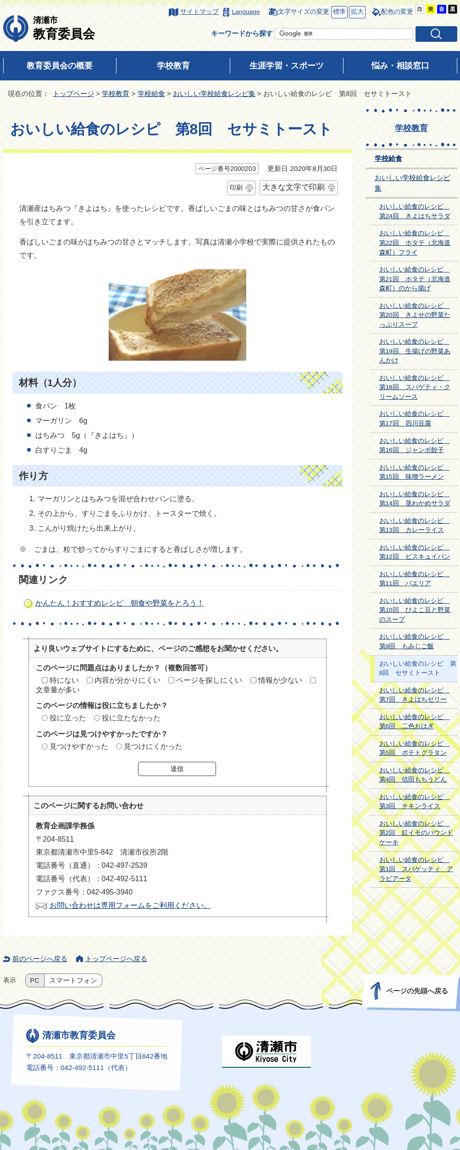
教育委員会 (64, 28)
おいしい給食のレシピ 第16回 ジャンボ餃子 (414, 445)
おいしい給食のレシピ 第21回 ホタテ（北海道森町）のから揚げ (414, 279)
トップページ (73, 93)
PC (34, 980)
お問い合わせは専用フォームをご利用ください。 (130, 905)
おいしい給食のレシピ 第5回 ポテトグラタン (414, 748)
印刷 (236, 187)
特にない (64, 680)
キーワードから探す (242, 33)
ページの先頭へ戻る (417, 991)
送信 (177, 768)
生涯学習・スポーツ (286, 65)
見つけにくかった (153, 746)
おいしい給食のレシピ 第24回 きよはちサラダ (414, 211)
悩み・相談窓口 (400, 65)
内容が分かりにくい (127, 680)
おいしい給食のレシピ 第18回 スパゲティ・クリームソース (414, 387)
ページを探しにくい (209, 680)
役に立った (68, 718)
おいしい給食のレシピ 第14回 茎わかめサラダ (414, 499)
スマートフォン (73, 980)
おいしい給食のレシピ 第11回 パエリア (414, 579)
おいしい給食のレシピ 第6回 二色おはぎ (414, 722)
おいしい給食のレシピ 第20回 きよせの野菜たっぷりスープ (414, 315)
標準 (338, 12)
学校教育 (173, 65)
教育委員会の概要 (60, 65)
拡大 (356, 12)
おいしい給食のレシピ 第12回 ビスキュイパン (414, 552)
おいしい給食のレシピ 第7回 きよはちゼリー (414, 695)
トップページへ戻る (116, 959)
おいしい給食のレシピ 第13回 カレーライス (414, 525)
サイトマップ (199, 11)
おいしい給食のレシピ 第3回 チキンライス (414, 801)
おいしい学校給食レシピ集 (214, 93)
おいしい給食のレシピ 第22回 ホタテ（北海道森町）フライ (414, 242)
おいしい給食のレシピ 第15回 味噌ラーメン (414, 472)
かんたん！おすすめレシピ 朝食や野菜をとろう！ (119, 603)
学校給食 (151, 93)
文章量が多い (58, 690)
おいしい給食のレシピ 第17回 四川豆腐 (414, 418)
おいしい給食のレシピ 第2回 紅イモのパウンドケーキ (416, 833)
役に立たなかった (131, 718)
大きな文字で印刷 (293, 187)
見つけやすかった (79, 746)
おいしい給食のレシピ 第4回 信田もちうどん (414, 775)
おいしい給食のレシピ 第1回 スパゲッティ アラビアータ (416, 869)
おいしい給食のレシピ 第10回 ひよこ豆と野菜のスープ (414, 610)
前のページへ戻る (39, 959)
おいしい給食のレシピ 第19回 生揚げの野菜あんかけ (414, 351)
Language (246, 11)
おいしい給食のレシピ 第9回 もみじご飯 (414, 641)
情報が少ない (280, 680)
